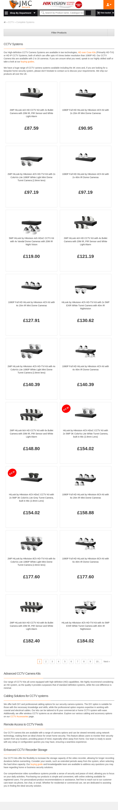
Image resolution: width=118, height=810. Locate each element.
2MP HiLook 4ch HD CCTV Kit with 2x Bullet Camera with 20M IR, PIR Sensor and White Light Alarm (31, 113)
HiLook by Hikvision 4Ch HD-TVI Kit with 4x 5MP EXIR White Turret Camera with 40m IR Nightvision (85, 625)
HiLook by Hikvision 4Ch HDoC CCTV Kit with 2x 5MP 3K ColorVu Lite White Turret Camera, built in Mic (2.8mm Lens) (85, 433)
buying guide (37, 764)
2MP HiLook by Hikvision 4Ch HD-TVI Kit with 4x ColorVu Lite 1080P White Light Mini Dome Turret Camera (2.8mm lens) (31, 369)
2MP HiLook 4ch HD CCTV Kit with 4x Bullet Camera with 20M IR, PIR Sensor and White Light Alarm (85, 241)
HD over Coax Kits (87, 52)
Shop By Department (20, 13)
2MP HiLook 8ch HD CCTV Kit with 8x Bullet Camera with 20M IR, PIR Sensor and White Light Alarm (31, 625)
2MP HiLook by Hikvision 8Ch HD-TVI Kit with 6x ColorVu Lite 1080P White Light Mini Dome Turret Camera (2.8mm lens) (31, 561)
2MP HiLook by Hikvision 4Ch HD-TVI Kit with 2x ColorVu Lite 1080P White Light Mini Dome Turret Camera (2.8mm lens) (31, 177)
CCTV (11, 22)
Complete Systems (25, 22)
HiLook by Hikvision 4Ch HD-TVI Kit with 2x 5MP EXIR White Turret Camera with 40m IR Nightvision (85, 305)
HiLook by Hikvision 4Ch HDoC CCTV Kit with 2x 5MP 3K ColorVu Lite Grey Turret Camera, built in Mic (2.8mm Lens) (31, 497)
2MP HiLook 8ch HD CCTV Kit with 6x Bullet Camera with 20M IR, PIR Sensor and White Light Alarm (31, 433)
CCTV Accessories (19, 716)
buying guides (27, 61)
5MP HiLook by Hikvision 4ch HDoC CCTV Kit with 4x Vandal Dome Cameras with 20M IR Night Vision (31, 241)
